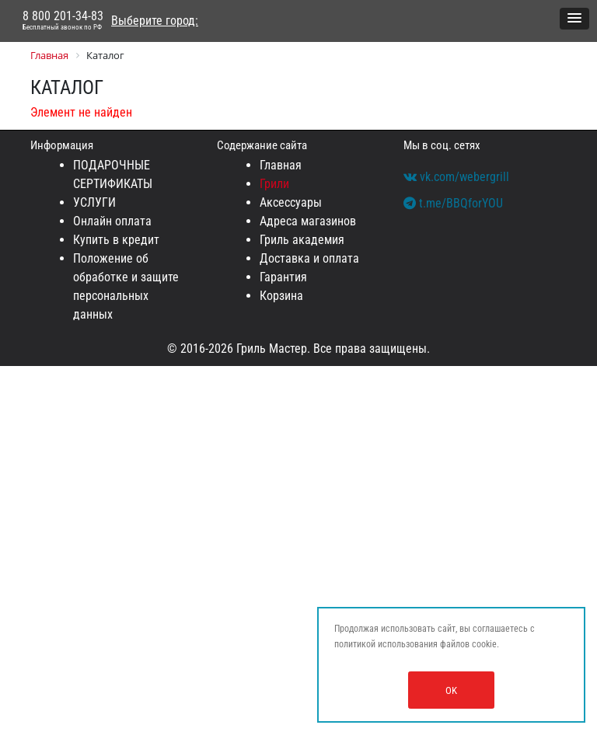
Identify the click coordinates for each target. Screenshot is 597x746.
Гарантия (283, 277)
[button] (574, 19)
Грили (274, 183)
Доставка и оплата (309, 258)
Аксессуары (291, 202)
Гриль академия (302, 239)
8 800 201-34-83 (63, 21)
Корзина (281, 295)
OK (451, 690)
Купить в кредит (116, 239)
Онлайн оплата (112, 221)
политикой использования (386, 644)
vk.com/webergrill (456, 176)
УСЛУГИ (94, 202)
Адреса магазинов (308, 221)
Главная (281, 165)
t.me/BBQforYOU (453, 203)
